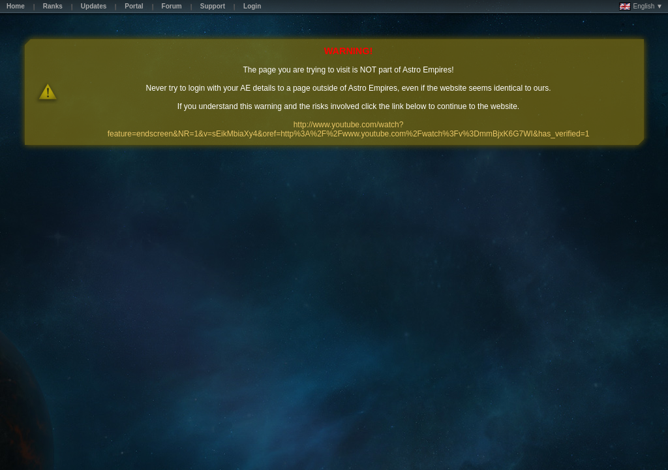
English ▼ (641, 6)
